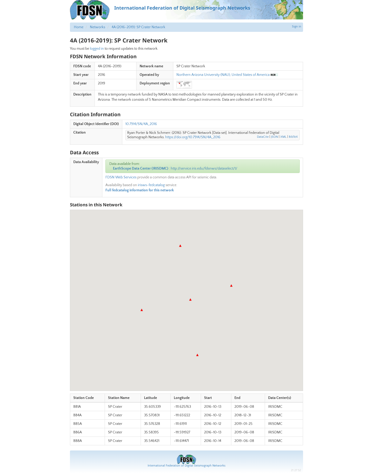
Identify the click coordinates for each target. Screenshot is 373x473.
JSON (274, 137)
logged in (97, 49)
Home (78, 27)
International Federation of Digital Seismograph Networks (186, 465)
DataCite (263, 137)
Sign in (296, 26)
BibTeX (293, 137)
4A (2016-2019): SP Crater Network (138, 27)
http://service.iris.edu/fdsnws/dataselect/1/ (204, 168)
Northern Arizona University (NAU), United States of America (223, 75)
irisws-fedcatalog (151, 185)
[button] (180, 245)
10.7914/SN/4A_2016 (141, 124)
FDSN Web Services (121, 177)
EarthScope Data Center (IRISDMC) (140, 168)
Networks (97, 27)
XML (283, 137)
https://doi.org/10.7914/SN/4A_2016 (192, 137)
